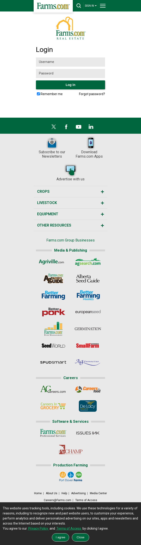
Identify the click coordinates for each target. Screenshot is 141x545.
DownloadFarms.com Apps (89, 147)
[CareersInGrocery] (53, 406)
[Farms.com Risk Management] (53, 329)
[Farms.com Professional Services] (53, 433)
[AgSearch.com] (88, 262)
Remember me (52, 94)
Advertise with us (70, 172)
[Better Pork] (53, 312)
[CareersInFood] (88, 389)
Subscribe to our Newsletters (52, 147)
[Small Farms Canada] (88, 345)
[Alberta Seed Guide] (88, 278)
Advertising (78, 493)
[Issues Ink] (88, 433)
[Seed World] (53, 345)
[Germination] (88, 329)
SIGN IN (91, 5)
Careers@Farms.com (57, 500)
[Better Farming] (53, 295)
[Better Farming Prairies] (88, 295)
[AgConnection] (88, 362)
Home (38, 493)
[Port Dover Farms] (70, 476)
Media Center (98, 493)
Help (64, 493)
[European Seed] (88, 312)
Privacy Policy (38, 528)
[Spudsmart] (53, 362)
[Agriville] (53, 262)
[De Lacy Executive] (88, 406)
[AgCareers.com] (53, 389)
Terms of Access (86, 500)
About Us (51, 493)
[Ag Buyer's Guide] (53, 278)
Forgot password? (92, 94)
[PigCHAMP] (70, 450)
